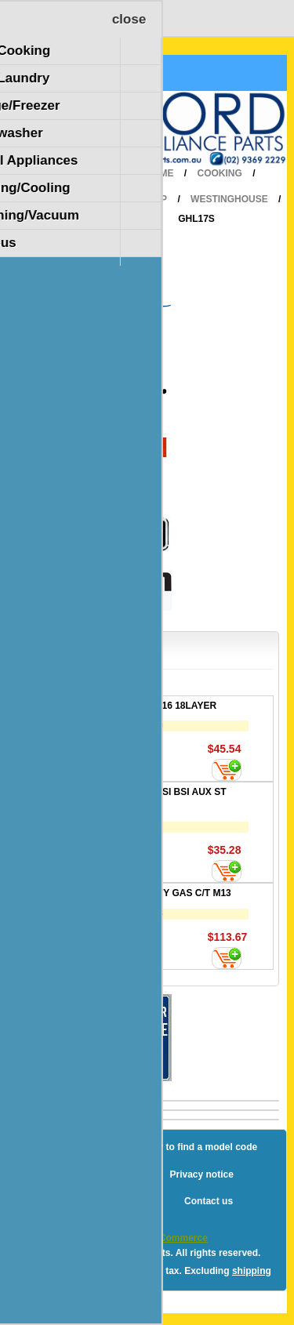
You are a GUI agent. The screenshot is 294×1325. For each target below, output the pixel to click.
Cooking (220, 173)
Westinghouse (229, 199)
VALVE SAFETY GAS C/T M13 (165, 893)
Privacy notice (201, 1174)
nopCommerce (175, 1237)
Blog (47, 1147)
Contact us (208, 1201)
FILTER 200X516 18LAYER (158, 705)
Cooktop (143, 199)
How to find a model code (200, 1147)
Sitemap (100, 1147)
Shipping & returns (102, 1174)
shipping (251, 1270)
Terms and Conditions (110, 1201)
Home (159, 173)
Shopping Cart (69, 73)
